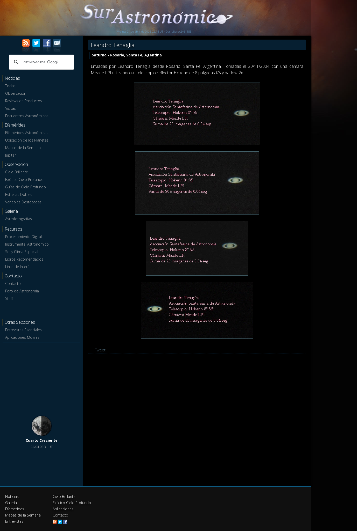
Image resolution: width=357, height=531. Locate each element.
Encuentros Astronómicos (26, 115)
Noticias (12, 496)
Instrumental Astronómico (27, 244)
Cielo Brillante (16, 171)
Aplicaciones (63, 508)
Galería (11, 502)
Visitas (10, 108)
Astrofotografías (18, 218)
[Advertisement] (41, 377)
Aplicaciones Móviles (22, 337)
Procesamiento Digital (23, 236)
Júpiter (10, 155)
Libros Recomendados (24, 259)
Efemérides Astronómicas (26, 132)
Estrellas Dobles (18, 194)
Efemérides (14, 508)
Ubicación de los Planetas (26, 140)
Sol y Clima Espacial (21, 251)
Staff (9, 298)
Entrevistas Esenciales (23, 329)
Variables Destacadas (23, 202)
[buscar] (41, 62)
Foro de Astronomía (22, 291)
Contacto (13, 283)
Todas (10, 85)
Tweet (100, 349)
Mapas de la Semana (23, 147)
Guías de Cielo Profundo (25, 187)
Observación (15, 93)
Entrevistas (14, 521)
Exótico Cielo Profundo (24, 179)
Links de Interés (18, 266)
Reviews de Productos (23, 100)
